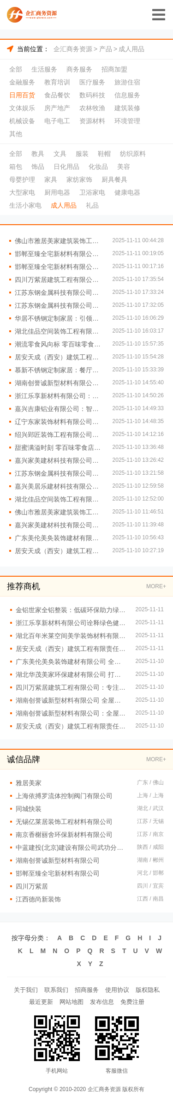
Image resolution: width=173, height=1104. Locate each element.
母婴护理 (22, 179)
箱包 (15, 166)
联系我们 (56, 989)
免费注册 (132, 1001)
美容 (123, 166)
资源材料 (92, 121)
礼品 (92, 205)
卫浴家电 (92, 192)
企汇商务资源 (73, 49)
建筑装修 (127, 108)
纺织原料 (133, 153)
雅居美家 (29, 783)
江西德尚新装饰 (38, 899)
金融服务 (22, 82)
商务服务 (79, 69)
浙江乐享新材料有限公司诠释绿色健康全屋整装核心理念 (71, 623)
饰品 (37, 166)
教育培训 (57, 82)
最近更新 (41, 1001)
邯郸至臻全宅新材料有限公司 (58, 873)
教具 (37, 153)
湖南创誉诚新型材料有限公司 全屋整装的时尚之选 (71, 700)
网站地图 (72, 1001)
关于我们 (26, 989)
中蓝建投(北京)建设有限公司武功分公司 (72, 847)
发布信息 (102, 1001)
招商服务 (87, 989)
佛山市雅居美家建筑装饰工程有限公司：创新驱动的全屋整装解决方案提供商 (59, 512)
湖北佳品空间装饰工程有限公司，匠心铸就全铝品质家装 (59, 331)
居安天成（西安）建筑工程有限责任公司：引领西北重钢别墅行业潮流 (71, 726)
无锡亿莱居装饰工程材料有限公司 (64, 821)
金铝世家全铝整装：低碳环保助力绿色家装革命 (71, 610)
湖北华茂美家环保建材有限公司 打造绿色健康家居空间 (71, 674)
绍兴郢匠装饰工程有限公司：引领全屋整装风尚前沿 (59, 434)
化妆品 (98, 166)
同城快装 (29, 808)
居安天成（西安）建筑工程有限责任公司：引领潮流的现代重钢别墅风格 (71, 648)
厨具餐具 (114, 179)
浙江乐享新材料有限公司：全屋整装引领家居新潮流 (59, 396)
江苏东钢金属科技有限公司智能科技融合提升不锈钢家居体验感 (59, 292)
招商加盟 (114, 69)
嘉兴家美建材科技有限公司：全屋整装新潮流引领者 (59, 460)
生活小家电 (25, 205)
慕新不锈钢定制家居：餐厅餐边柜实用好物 (59, 370)
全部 (15, 69)
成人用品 (131, 49)
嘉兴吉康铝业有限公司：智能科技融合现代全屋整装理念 (59, 408)
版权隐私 (148, 989)
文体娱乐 (22, 108)
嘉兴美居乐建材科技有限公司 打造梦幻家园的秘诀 (59, 486)
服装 (82, 153)
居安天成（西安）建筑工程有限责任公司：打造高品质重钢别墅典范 (59, 357)
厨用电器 (57, 192)
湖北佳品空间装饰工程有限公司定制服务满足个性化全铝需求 (59, 499)
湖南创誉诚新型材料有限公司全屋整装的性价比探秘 (59, 383)
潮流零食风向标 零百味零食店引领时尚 (59, 344)
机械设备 (22, 121)
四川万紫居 (32, 886)
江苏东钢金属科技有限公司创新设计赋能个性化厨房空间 (59, 305)
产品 (105, 49)
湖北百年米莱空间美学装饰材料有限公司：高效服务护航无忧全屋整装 (71, 635)
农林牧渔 (92, 108)
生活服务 (44, 69)
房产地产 (57, 108)
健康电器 (127, 192)
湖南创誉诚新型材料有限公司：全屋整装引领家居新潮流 (71, 713)
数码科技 (92, 95)
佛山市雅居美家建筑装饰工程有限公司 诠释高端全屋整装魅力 (59, 241)
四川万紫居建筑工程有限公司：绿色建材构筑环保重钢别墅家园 (59, 279)
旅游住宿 (127, 82)
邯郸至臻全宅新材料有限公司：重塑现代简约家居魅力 (59, 253)
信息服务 (127, 95)
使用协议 (117, 989)
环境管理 (127, 121)
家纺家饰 (79, 179)
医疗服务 (92, 82)
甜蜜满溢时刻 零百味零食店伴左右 (59, 447)
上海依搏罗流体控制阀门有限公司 (64, 796)
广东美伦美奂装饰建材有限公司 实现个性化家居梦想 (59, 538)
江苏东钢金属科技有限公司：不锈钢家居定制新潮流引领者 (59, 473)
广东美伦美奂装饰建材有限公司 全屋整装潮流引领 (71, 661)
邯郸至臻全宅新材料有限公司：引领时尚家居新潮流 (59, 266)
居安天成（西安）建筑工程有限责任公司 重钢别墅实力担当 (59, 551)
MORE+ (156, 586)
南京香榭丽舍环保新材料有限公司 (64, 834)
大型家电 (22, 192)
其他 (15, 133)
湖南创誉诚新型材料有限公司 (58, 860)
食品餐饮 (57, 95)
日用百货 (22, 95)
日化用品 (66, 166)
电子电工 (57, 121)
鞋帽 (104, 153)
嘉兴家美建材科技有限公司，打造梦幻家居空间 (59, 525)
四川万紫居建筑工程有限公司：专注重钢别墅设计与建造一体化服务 (71, 687)
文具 (60, 153)
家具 (50, 179)
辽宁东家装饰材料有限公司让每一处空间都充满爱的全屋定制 (59, 421)
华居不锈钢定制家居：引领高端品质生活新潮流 (59, 318)
